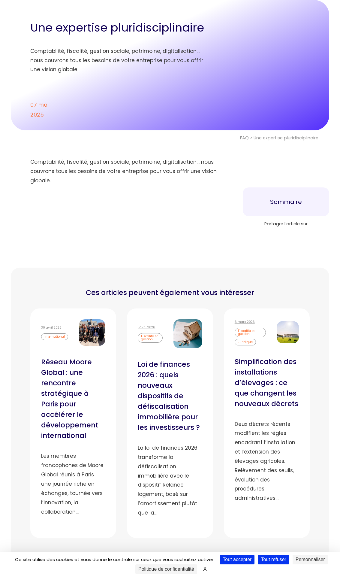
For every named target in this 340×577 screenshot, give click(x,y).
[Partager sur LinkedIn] (285, 236)
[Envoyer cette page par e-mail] (305, 236)
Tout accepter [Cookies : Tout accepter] (237, 559)
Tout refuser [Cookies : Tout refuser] (273, 559)
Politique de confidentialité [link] (166, 569)
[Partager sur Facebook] (266, 236)
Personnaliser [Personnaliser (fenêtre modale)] (310, 559)
